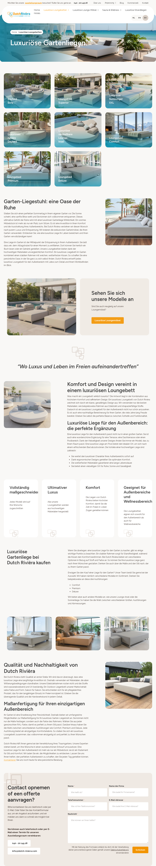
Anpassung (109, 3)
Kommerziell (133, 3)
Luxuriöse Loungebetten (55, 10)
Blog (122, 3)
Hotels (37, 13)
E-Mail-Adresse (116, 800)
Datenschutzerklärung (120, 850)
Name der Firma (116, 786)
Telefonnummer (76, 800)
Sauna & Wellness (110, 10)
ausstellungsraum (33, 3)
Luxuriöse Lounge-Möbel (84, 10)
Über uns (97, 3)
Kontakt (145, 3)
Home (37, 10)
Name (71, 786)
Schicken (140, 850)
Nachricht (73, 814)
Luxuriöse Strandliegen (136, 10)
